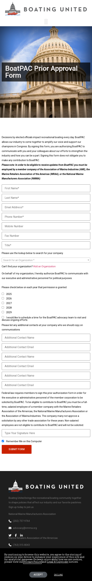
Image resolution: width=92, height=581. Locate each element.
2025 (7, 294)
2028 (7, 307)
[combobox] (46, 260)
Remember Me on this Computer (22, 441)
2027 (7, 303)
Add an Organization (44, 266)
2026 (7, 298)
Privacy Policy (32, 563)
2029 (7, 312)
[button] (46, 22)
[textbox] (46, 260)
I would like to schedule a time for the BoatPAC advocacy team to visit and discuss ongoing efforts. (44, 318)
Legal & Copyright (57, 563)
